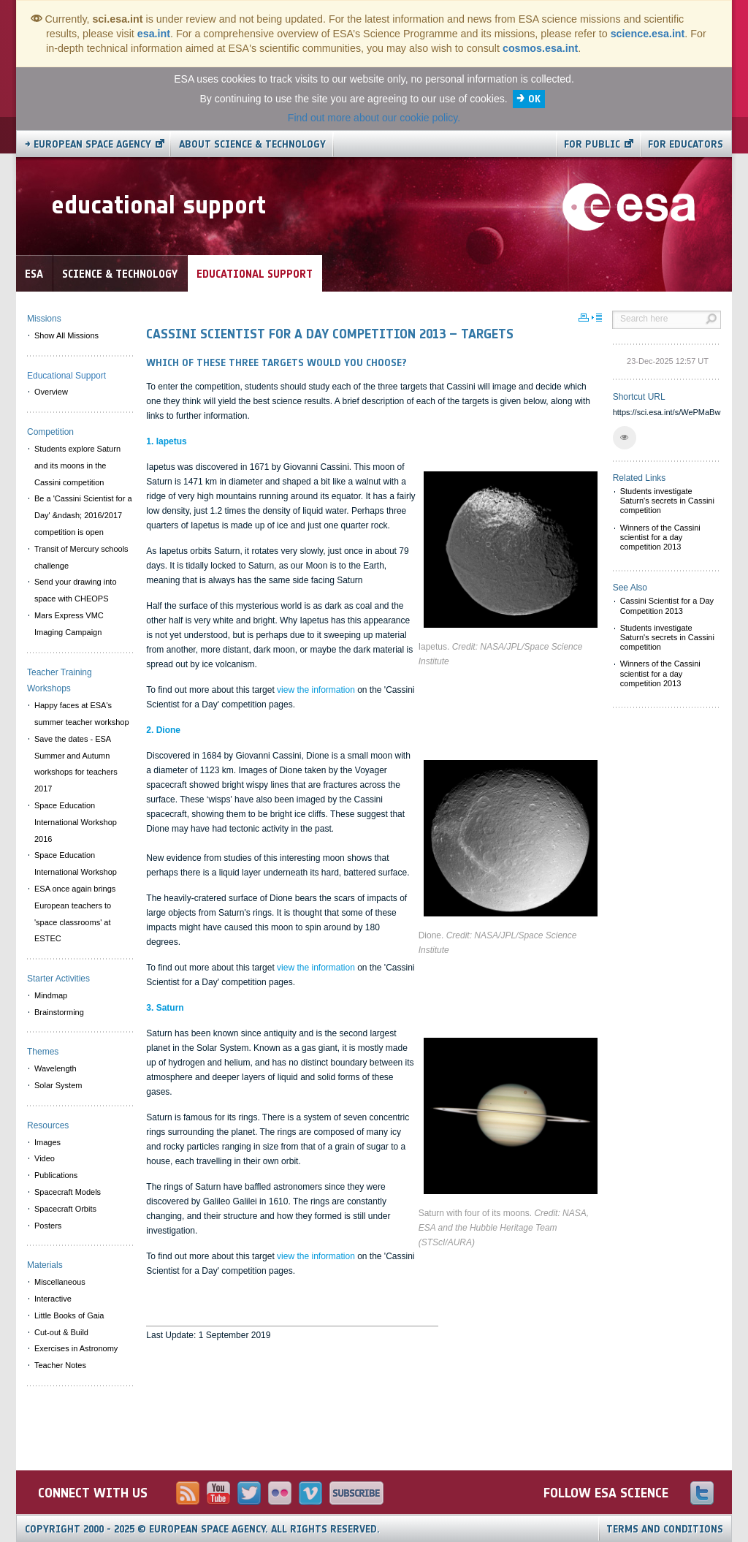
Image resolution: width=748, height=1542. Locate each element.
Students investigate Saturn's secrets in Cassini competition (667, 500)
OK (534, 99)
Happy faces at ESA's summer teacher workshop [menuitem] (81, 713)
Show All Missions (66, 335)
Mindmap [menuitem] (50, 995)
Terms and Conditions (664, 1529)
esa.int (153, 33)
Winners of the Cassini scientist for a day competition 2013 (660, 537)
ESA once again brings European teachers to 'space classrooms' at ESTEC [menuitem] (74, 913)
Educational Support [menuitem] (66, 376)
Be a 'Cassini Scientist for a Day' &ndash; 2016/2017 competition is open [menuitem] (83, 515)
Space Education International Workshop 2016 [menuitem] (75, 822)
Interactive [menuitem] (53, 1298)
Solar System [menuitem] (58, 1085)
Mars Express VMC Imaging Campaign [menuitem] (69, 624)
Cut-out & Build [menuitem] (61, 1332)
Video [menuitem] (44, 1158)
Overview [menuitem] (51, 391)
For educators (685, 144)
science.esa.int (648, 33)
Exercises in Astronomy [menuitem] (76, 1348)
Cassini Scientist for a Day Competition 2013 (667, 605)
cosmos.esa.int (540, 48)
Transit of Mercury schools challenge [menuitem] (81, 557)
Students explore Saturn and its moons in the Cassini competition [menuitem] (77, 465)
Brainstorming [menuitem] (59, 1012)
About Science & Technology (252, 144)
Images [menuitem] (47, 1142)
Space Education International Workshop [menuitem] (75, 863)
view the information (316, 690)
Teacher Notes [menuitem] (60, 1365)
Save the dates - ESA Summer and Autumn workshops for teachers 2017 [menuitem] (76, 763)
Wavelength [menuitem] (55, 1068)
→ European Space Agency (88, 144)
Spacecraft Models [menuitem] (67, 1192)
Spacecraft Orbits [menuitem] (65, 1208)
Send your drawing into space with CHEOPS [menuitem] (75, 590)
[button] (624, 437)
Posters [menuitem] (47, 1225)
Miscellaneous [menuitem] (59, 1281)
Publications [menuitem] (55, 1175)
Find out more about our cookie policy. (374, 118)
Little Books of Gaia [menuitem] (69, 1315)
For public (592, 144)
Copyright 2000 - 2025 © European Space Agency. (202, 1529)
